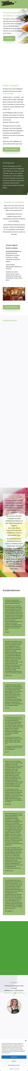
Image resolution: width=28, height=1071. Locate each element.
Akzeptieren (14, 1057)
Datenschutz (11, 1068)
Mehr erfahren (11, 149)
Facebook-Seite (7, 93)
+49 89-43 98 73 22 (8, 993)
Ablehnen (14, 1061)
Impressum (17, 1068)
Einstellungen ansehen (14, 1065)
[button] (26, 1040)
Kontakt (9, 38)
